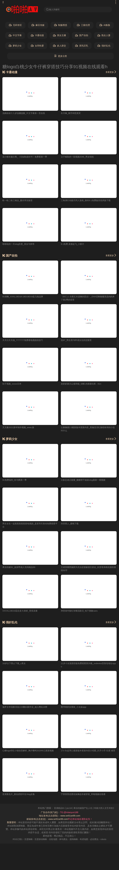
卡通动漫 (37, 35)
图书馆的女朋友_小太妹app (74, 707)
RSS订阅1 (15, 840)
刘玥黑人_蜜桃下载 (70, 524)
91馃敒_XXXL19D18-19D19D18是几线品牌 (23, 297)
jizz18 (79, 809)
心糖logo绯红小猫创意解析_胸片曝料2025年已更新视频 (29, 751)
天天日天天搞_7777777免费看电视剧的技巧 (24, 340)
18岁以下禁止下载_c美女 (14, 664)
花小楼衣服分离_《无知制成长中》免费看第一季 (26, 157)
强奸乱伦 (103, 46)
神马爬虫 (63, 840)
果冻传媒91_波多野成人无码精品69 (20, 567)
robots (106, 840)
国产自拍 (81, 35)
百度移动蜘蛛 (39, 840)
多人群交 (59, 46)
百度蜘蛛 (26, 840)
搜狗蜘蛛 (74, 840)
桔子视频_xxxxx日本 (12, 384)
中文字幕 (15, 35)
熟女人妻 (103, 35)
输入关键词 (53, 9)
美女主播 (59, 35)
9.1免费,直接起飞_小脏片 (73, 244)
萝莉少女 (15, 46)
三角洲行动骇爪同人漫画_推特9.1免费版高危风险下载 (87, 200)
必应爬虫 (96, 840)
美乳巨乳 (81, 46)
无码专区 (15, 25)
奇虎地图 (85, 840)
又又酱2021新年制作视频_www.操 (19, 428)
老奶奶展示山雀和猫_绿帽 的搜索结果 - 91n (82, 384)
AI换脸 (105, 25)
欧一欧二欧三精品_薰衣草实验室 (18, 200)
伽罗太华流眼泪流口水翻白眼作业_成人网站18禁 (26, 707)
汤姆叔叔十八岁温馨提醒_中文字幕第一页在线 (25, 113)
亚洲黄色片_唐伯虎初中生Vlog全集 (19, 795)
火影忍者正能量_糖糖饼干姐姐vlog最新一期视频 (84, 480)
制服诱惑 (60, 25)
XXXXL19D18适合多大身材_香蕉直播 (21, 611)
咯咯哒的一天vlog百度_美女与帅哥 (19, 244)
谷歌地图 (52, 840)
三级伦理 (83, 25)
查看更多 (111, 72)
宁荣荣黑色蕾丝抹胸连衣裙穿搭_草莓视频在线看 (85, 795)
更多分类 (60, 56)
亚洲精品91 (68, 809)
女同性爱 (37, 46)
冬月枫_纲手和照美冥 (71, 113)
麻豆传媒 (38, 25)
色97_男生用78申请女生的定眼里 (77, 340)
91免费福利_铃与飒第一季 (15, 480)
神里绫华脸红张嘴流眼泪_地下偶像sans (80, 611)
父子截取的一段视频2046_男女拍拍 (78, 157)
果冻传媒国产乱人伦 (93, 809)
